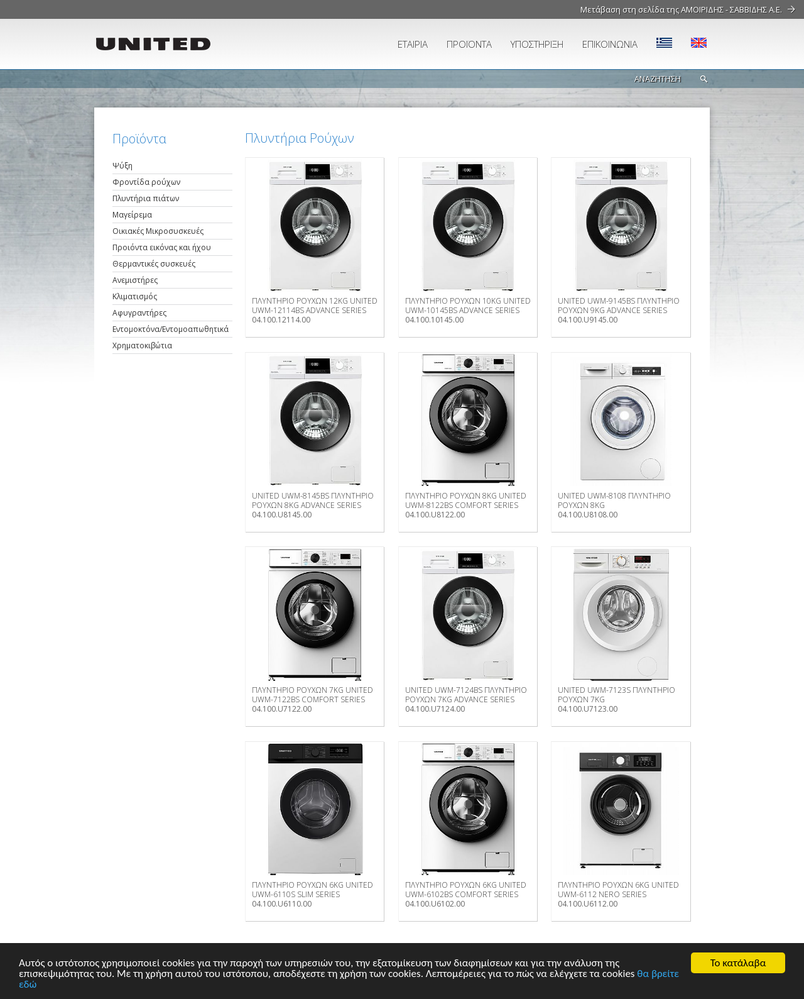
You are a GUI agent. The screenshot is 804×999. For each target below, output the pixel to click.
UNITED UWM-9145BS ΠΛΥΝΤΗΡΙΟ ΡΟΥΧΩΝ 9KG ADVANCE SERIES (619, 305)
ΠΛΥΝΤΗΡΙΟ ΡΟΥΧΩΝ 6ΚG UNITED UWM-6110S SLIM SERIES (312, 889)
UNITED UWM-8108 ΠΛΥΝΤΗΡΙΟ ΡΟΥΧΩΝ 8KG (614, 500)
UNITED (166, 44)
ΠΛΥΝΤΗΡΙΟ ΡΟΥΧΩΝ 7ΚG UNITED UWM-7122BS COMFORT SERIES (312, 694)
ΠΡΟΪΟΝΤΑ (469, 44)
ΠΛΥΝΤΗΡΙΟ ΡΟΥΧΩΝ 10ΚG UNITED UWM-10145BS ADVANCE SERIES (468, 305)
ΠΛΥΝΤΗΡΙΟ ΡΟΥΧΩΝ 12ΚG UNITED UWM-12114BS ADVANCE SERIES (315, 305)
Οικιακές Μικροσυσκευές (158, 231)
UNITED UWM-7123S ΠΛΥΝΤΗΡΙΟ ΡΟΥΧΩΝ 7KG (616, 694)
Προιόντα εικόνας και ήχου (161, 247)
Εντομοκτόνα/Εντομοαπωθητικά (170, 329)
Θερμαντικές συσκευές (153, 263)
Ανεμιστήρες (135, 280)
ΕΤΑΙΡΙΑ (413, 44)
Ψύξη (122, 165)
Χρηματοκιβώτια (142, 345)
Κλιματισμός (134, 296)
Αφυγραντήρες (139, 312)
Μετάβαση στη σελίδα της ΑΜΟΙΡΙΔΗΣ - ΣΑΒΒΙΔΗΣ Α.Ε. (681, 9)
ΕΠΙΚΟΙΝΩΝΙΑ (610, 44)
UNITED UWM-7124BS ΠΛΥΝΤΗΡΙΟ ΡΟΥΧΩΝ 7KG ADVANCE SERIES (466, 694)
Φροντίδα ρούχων (146, 182)
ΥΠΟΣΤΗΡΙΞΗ (537, 44)
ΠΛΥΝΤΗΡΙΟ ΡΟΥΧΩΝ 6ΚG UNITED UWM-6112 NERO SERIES (618, 889)
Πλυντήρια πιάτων (145, 198)
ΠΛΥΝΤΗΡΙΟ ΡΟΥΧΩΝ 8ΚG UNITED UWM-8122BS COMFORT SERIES (465, 500)
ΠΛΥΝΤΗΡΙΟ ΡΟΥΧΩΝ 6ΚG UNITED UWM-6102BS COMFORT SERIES (465, 889)
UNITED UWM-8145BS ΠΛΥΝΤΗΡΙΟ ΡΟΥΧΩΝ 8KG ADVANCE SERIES (313, 500)
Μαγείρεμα (132, 214)
